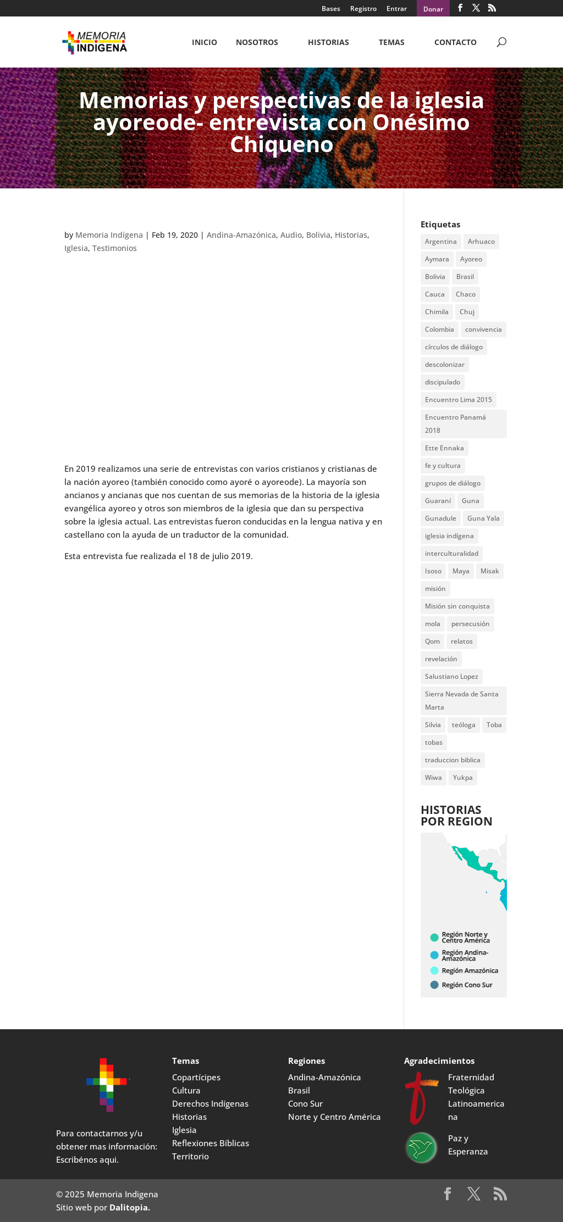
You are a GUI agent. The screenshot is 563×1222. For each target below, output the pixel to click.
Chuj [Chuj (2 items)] (467, 311)
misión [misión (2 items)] (435, 588)
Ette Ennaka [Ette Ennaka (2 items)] (444, 448)
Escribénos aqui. (87, 1159)
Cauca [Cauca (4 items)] (435, 294)
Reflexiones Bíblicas (210, 1142)
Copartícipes (196, 1077)
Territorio (190, 1156)
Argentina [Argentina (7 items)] (441, 241)
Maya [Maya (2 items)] (461, 571)
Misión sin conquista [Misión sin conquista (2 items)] (457, 606)
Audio (291, 235)
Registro (363, 9)
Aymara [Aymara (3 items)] (437, 259)
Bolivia (318, 235)
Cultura (186, 1090)
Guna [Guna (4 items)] (470, 500)
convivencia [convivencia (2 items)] (483, 329)
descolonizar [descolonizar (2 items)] (445, 364)
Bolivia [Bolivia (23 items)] (435, 276)
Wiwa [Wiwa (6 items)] (433, 777)
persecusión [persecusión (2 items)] (470, 623)
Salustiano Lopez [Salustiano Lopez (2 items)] (451, 676)
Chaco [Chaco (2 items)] (466, 294)
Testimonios (114, 248)
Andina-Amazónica (241, 235)
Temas (392, 42)
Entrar (397, 9)
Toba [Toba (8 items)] (494, 724)
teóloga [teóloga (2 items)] (464, 724)
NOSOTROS (257, 42)
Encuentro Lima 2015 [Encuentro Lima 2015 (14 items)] (458, 399)
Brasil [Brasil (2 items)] (465, 276)
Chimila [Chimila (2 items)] (437, 311)
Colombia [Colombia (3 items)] (439, 329)
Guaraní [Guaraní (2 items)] (438, 500)
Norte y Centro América (334, 1116)
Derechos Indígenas (210, 1103)
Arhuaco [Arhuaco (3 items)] (481, 241)
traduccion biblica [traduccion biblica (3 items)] (453, 760)
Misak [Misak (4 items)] (490, 571)
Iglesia (76, 248)
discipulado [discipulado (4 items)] (442, 382)
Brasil (299, 1090)
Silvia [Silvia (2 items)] (433, 724)
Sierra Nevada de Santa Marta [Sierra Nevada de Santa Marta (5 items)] (462, 700)
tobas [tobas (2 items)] (434, 742)
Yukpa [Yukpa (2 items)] (463, 777)
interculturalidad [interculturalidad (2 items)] (451, 553)
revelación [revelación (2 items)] (441, 658)
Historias (328, 42)
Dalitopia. (129, 1207)
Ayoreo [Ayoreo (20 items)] (471, 259)
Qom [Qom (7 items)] (432, 641)
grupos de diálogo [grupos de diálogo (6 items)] (453, 483)
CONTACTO (455, 42)
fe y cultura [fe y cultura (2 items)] (443, 465)
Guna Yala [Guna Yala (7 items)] (483, 518)
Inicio (204, 42)
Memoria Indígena (109, 235)
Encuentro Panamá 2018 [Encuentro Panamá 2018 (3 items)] (455, 423)
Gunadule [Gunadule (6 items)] (440, 518)
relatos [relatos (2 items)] (462, 641)
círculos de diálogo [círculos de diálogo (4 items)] (454, 346)
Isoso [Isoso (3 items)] (433, 571)
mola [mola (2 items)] (432, 623)
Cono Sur (305, 1103)
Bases (331, 9)
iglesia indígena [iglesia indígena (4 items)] (449, 535)
